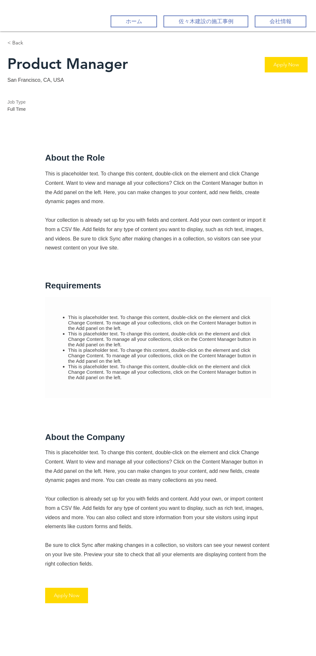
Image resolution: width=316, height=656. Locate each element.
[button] (286, 64)
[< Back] (30, 43)
